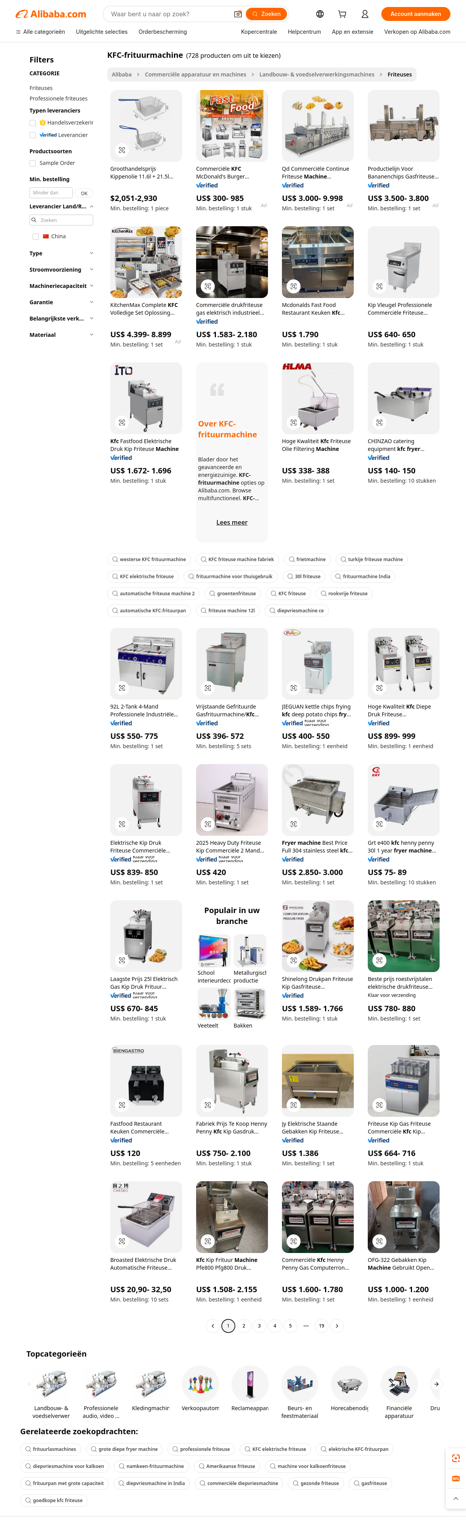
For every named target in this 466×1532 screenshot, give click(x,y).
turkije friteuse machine (372, 559)
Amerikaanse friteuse (227, 1466)
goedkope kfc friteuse (54, 1500)
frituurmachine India (362, 576)
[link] (456, 1458)
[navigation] (59, 691)
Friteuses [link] (400, 74)
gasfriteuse (370, 1483)
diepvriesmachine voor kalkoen (64, 1466)
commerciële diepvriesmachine (239, 1483)
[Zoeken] (266, 14)
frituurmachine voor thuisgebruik (230, 576)
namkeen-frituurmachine (151, 1466)
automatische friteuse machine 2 (153, 593)
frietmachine (307, 559)
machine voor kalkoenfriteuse (308, 1466)
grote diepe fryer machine (124, 1449)
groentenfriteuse (232, 593)
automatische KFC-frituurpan (149, 610)
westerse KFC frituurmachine (149, 559)
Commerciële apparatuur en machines (195, 74)
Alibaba (122, 74)
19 (321, 1325)
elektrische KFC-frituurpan (354, 1449)
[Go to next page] (337, 1326)
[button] (238, 14)
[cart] (344, 15)
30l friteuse (304, 576)
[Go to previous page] (213, 1326)
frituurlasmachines (50, 1449)
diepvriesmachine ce (297, 610)
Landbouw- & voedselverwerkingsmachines (316, 74)
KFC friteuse (288, 593)
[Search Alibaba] (169, 14)
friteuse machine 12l (228, 610)
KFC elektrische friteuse (143, 576)
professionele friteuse (201, 1449)
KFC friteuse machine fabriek (237, 559)
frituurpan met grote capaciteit (64, 1483)
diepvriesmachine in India (151, 1483)
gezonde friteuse (316, 1483)
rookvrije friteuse (344, 593)
